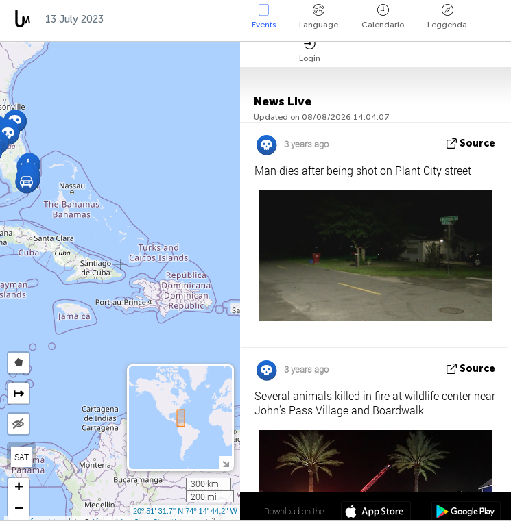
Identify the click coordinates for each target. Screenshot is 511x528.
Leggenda (447, 16)
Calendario (382, 16)
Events (264, 16)
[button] (26, 181)
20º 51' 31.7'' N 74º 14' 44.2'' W (185, 511)
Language (318, 16)
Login (309, 50)
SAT (21, 456)
